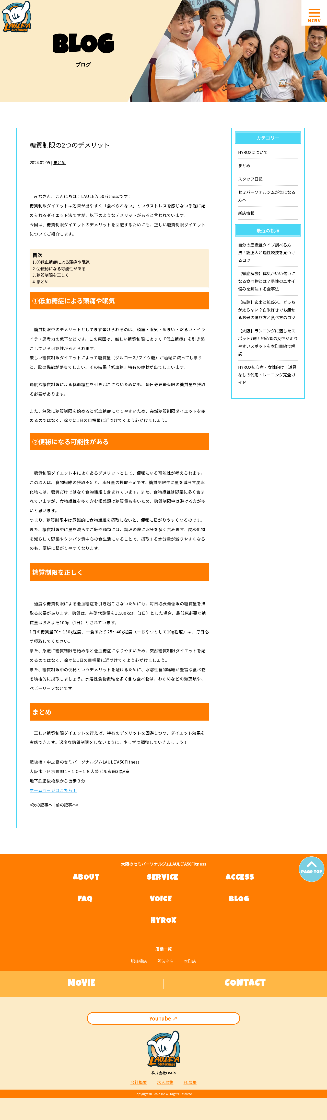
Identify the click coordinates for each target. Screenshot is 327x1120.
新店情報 (246, 213)
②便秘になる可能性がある (61, 268)
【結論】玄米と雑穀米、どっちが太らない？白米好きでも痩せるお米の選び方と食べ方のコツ (266, 309)
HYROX (163, 921)
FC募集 (190, 1082)
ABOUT (86, 878)
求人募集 (165, 1082)
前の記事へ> (67, 805)
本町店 (190, 961)
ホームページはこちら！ (53, 790)
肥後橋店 (139, 961)
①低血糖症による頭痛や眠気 (63, 262)
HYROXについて (253, 152)
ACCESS (240, 878)
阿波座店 (165, 961)
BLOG (239, 900)
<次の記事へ (41, 805)
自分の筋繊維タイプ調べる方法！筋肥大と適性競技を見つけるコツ (266, 252)
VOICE (161, 900)
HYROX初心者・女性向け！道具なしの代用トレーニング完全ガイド (267, 374)
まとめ (59, 162)
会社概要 (139, 1082)
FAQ (85, 900)
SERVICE (162, 878)
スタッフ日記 (250, 179)
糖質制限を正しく (53, 275)
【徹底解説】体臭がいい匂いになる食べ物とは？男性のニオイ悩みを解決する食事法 (266, 281)
